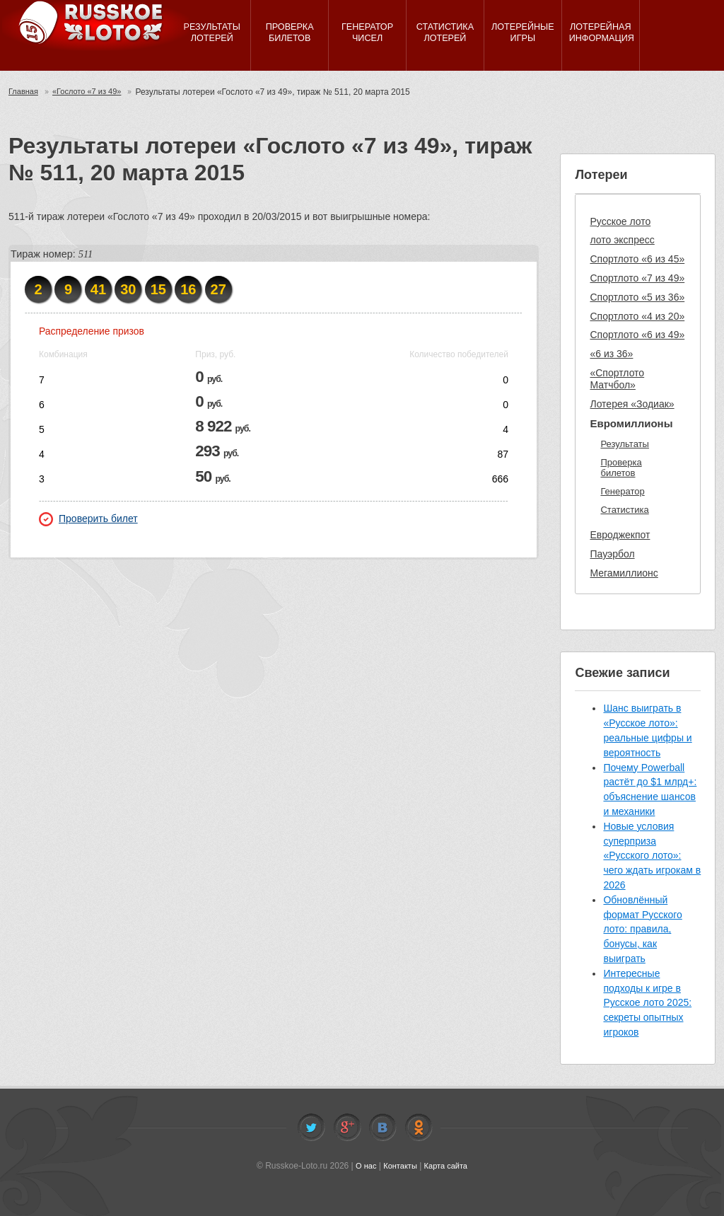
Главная (24, 92)
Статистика (624, 509)
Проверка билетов (620, 468)
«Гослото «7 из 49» (92, 92)
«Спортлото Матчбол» (617, 378)
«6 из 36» (611, 353)
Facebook (347, 1127)
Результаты (624, 444)
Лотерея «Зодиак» (632, 404)
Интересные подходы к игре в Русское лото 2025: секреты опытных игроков (647, 1003)
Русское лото (620, 221)
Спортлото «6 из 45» (637, 259)
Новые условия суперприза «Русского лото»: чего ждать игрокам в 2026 (652, 856)
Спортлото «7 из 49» (637, 278)
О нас (362, 1166)
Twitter (311, 1127)
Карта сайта (448, 1166)
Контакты (399, 1166)
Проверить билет (88, 519)
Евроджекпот (620, 534)
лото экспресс (622, 239)
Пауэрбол (612, 554)
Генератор (622, 491)
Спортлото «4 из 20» (637, 316)
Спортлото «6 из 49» (637, 334)
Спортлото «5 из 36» (637, 297)
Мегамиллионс (624, 573)
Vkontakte (382, 1127)
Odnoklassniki (418, 1127)
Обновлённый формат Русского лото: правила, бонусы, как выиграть (642, 929)
